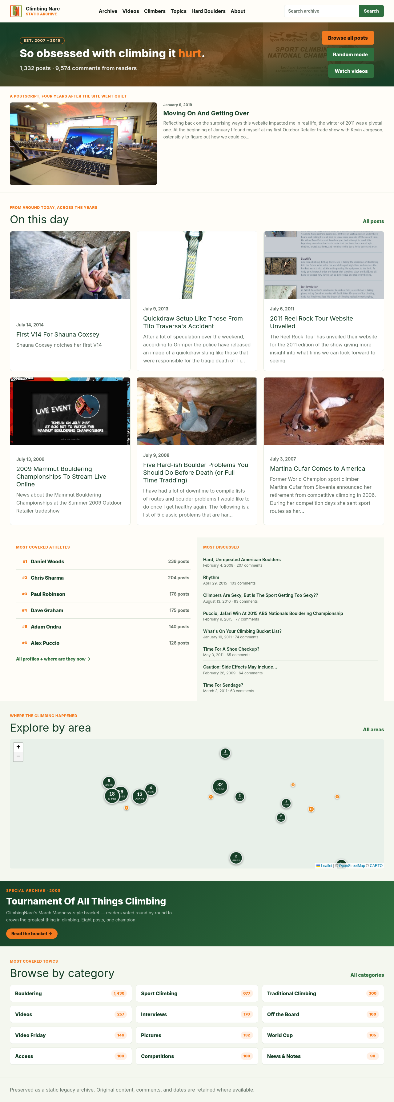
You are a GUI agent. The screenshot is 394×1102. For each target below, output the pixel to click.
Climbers (155, 11)
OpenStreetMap (352, 866)
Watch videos (351, 71)
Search (371, 11)
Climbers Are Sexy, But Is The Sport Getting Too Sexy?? (260, 595)
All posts (373, 221)
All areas (373, 729)
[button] (293, 785)
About (238, 11)
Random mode (350, 54)
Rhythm (211, 577)
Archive (108, 11)
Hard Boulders (208, 11)
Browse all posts (348, 38)
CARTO (376, 866)
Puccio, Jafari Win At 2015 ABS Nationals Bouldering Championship (273, 613)
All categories (367, 975)
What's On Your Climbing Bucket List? (242, 631)
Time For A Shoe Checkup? (231, 649)
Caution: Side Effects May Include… (240, 666)
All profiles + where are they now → (53, 658)
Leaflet (324, 866)
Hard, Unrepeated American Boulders (242, 559)
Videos (130, 11)
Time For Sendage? (223, 685)
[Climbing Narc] (35, 11)
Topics (179, 11)
